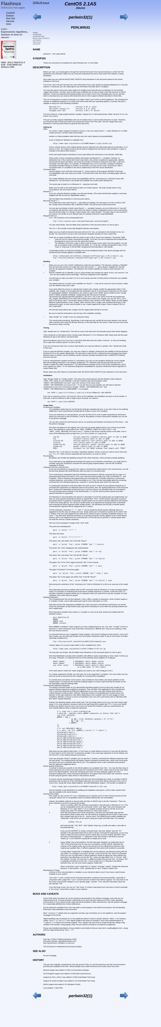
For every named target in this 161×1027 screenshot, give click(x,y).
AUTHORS (37, 40)
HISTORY (36, 44)
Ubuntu (10, 21)
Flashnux (11, 3)
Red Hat (10, 18)
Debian (10, 15)
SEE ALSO (37, 42)
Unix (8, 24)
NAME (35, 33)
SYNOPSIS (37, 35)
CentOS (10, 13)
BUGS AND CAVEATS (41, 38)
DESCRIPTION (38, 36)
